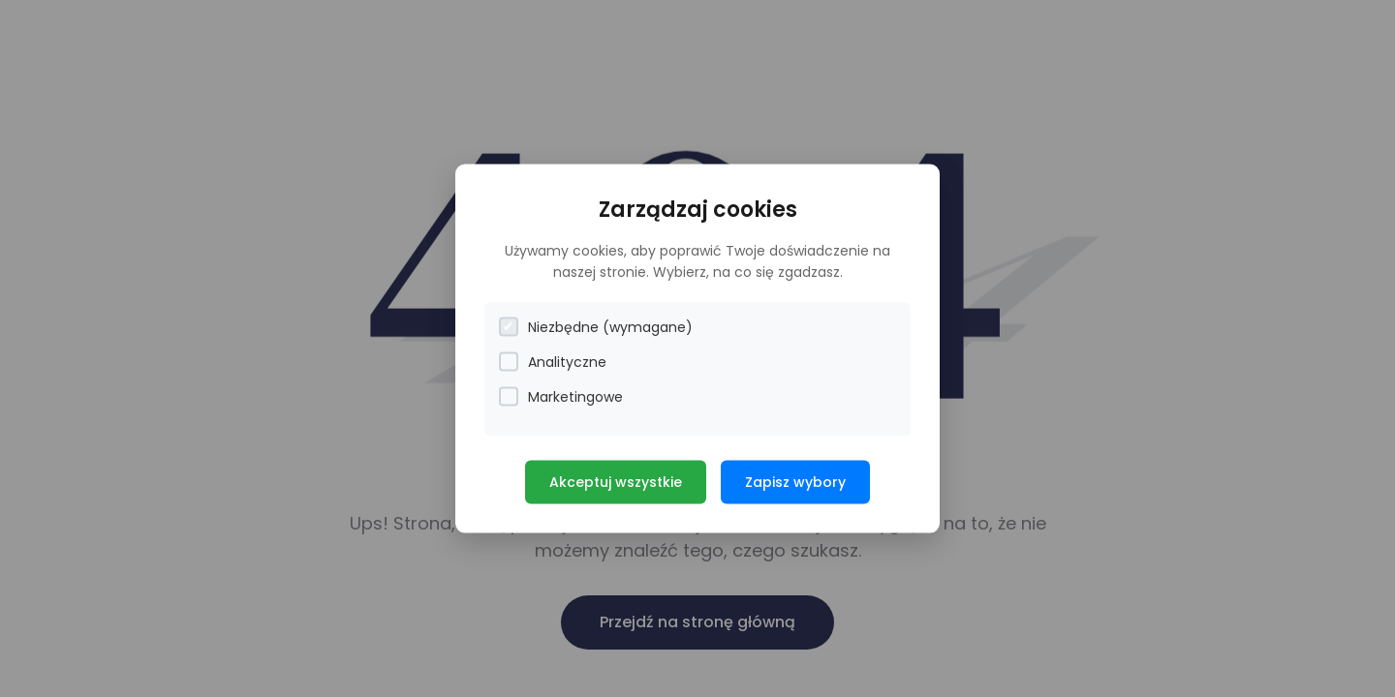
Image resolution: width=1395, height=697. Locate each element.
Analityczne (552, 361)
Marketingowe (561, 396)
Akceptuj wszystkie (615, 481)
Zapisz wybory (795, 481)
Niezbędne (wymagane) (596, 327)
